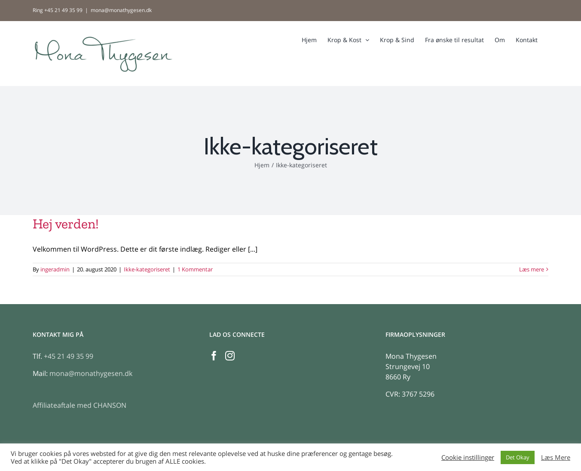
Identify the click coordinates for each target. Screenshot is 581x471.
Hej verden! (66, 223)
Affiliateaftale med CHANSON (79, 405)
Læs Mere (555, 457)
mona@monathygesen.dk (121, 10)
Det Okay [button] (517, 457)
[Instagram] (230, 355)
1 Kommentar (195, 269)
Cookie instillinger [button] (467, 457)
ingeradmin (55, 269)
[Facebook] (214, 355)
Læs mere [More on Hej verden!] (531, 269)
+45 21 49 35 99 (68, 356)
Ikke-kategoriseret (147, 269)
